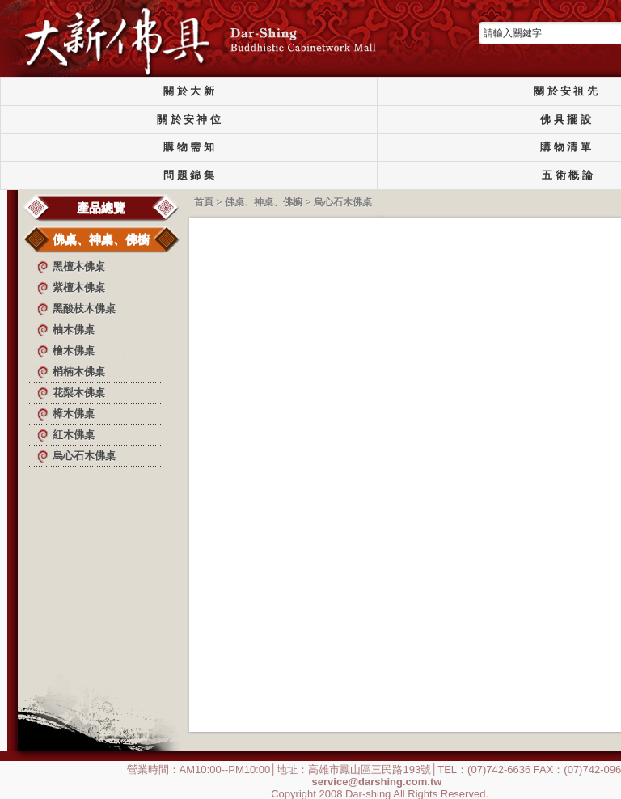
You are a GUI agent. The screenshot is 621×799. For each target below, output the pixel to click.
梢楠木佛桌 (79, 372)
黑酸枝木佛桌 (84, 308)
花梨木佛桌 (79, 393)
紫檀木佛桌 (79, 287)
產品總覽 (101, 207)
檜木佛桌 (74, 351)
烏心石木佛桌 (84, 456)
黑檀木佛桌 (79, 266)
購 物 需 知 (188, 147)
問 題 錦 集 (188, 175)
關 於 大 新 (188, 91)
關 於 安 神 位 (189, 119)
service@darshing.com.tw (377, 781)
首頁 (203, 202)
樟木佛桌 (74, 414)
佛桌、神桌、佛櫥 (101, 239)
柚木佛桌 (74, 329)
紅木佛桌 (74, 435)
